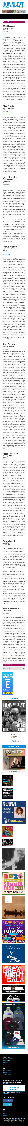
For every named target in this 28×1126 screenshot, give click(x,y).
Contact (4, 1113)
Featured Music (14, 746)
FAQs (4, 1076)
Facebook (8, 1100)
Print (10, 741)
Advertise (5, 1111)
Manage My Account (7, 1070)
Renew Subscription (7, 1072)
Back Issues (5, 1062)
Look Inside (14, 737)
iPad (18, 741)
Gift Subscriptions (6, 1060)
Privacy (18, 1119)
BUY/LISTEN (7, 34)
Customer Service (7, 1074)
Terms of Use (13, 1119)
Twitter (8, 1104)
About (9, 1119)
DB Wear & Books (7, 1064)
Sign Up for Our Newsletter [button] (14, 1088)
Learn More (6, 1083)
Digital (14, 741)
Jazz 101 (5, 1115)
